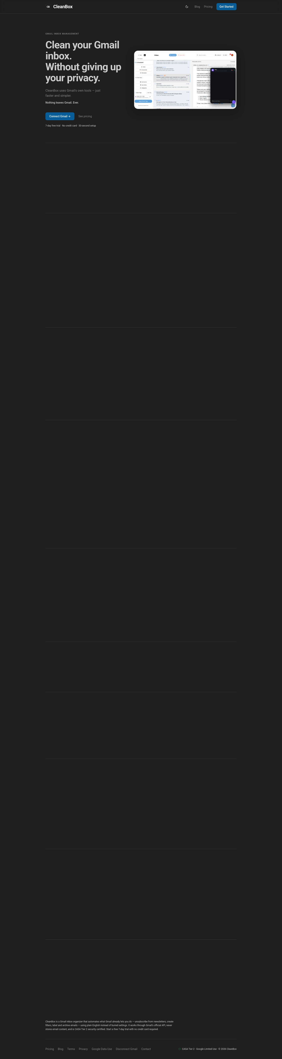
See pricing (85, 116)
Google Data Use (102, 1049)
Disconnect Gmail (126, 1049)
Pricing (208, 6)
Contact (146, 1049)
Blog (197, 6)
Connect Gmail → (59, 116)
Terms (71, 1049)
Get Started (226, 6)
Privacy (83, 1049)
